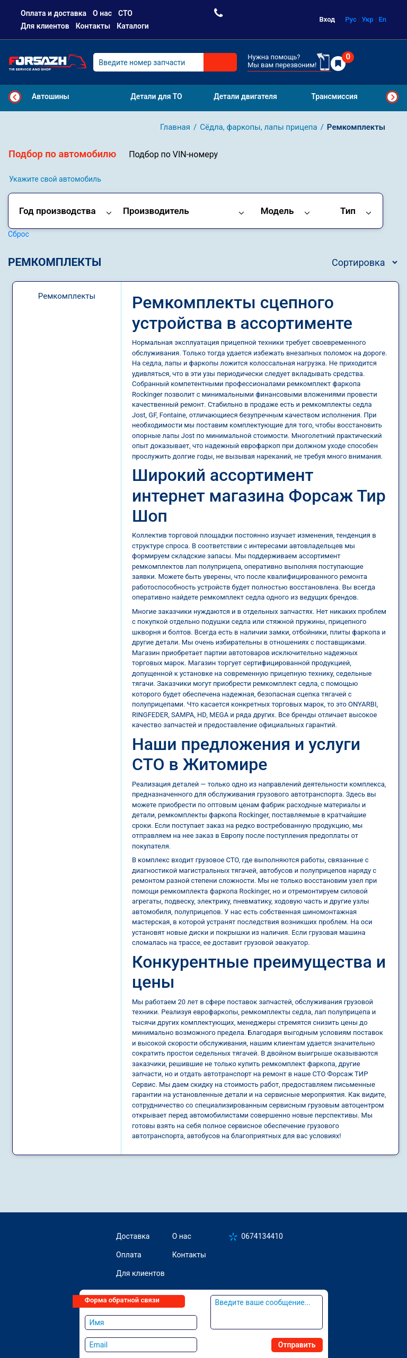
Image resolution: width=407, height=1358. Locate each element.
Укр (368, 19)
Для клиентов (45, 26)
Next (392, 97)
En (382, 19)
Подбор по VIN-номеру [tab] (173, 154)
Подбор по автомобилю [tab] (62, 153)
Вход (327, 19)
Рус (351, 19)
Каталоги (133, 26)
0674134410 (262, 1236)
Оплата (128, 1254)
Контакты (93, 26)
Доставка (132, 1236)
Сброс (18, 234)
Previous (15, 97)
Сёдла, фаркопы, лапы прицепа (258, 127)
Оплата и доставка (53, 13)
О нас (102, 13)
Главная (175, 127)
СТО (125, 13)
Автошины (50, 96)
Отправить (297, 1345)
